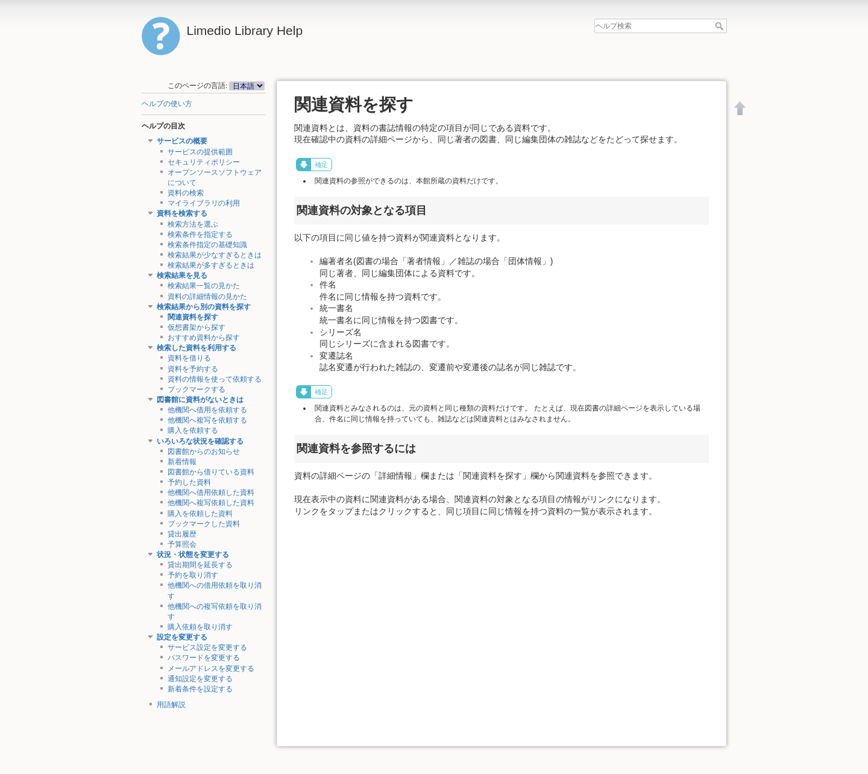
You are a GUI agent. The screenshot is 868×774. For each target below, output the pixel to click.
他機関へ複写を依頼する (207, 420)
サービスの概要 (182, 141)
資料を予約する (193, 369)
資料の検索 (186, 193)
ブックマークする (196, 389)
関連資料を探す (193, 317)
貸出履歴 (182, 534)
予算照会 (182, 544)
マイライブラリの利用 (204, 203)
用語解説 (171, 704)
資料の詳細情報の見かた (207, 296)
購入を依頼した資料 (200, 513)
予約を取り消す (193, 575)
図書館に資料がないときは (200, 399)
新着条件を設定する (200, 689)
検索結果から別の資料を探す (204, 307)
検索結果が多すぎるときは (211, 265)
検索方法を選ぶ (193, 224)
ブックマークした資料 (204, 524)
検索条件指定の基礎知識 (207, 245)
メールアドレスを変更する (211, 668)
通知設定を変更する (200, 679)
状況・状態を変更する (193, 554)
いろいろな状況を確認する (200, 441)
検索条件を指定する (200, 234)
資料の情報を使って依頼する (215, 379)
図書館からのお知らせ (204, 451)
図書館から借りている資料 (211, 472)
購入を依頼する (193, 430)
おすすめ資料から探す (204, 337)
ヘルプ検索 (720, 26)
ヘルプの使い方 (167, 103)
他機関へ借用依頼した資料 (211, 492)
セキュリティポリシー (204, 162)
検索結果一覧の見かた (204, 286)
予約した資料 (189, 482)
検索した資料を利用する (196, 348)
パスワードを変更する (204, 657)
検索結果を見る (182, 275)
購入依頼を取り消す (200, 627)
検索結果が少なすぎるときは (215, 255)
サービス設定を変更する (207, 647)
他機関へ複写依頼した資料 (211, 503)
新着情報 (182, 462)
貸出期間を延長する (200, 565)
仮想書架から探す (196, 327)
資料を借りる (189, 358)
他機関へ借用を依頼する (207, 410)
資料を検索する (182, 213)
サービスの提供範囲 (200, 152)
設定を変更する (182, 637)
